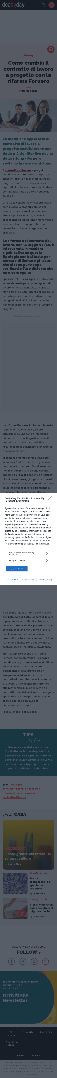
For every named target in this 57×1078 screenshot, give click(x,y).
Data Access (28, 579)
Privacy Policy (45, 579)
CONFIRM (17, 568)
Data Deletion (11, 579)
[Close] (51, 499)
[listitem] (28, 553)
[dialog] (28, 539)
